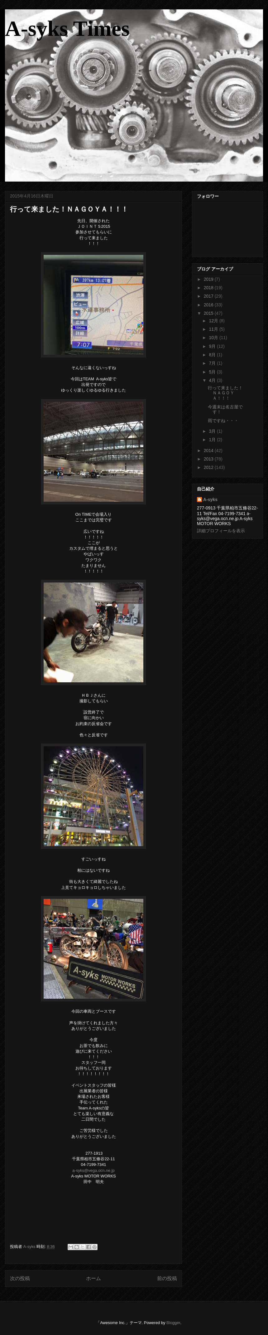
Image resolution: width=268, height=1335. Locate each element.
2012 (209, 467)
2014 (209, 450)
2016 (209, 304)
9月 (213, 346)
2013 (209, 458)
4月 (213, 380)
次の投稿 (20, 1278)
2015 (209, 313)
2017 (209, 296)
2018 (209, 287)
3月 (213, 431)
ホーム (93, 1278)
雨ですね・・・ (223, 420)
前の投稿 (167, 1278)
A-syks (210, 499)
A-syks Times (67, 29)
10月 (214, 337)
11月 (214, 329)
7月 (213, 363)
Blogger (173, 1322)
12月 (214, 320)
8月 (213, 354)
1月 (213, 439)
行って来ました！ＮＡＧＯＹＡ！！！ (225, 393)
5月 (213, 371)
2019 (209, 279)
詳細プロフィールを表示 (221, 530)
